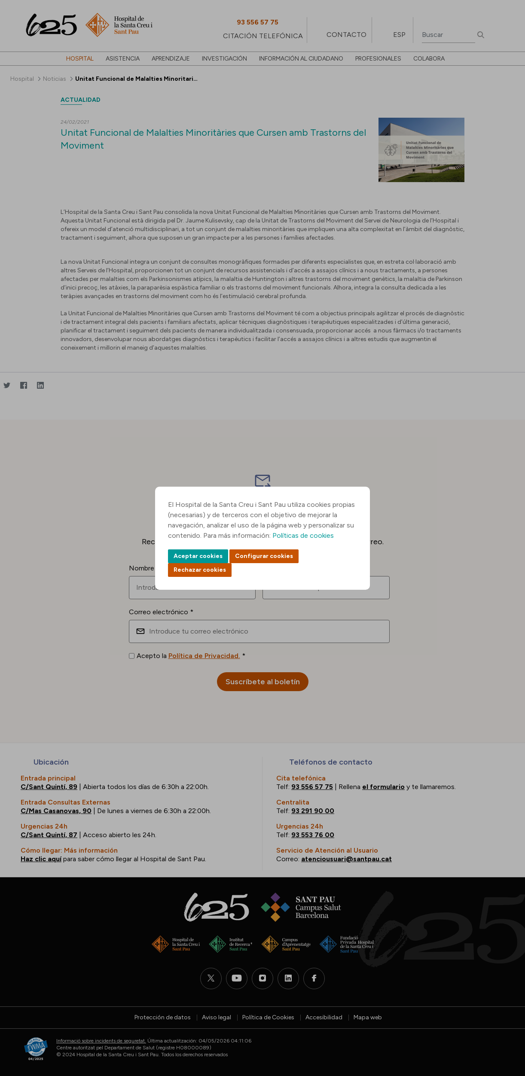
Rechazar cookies (200, 569)
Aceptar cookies (198, 556)
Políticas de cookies (303, 535)
